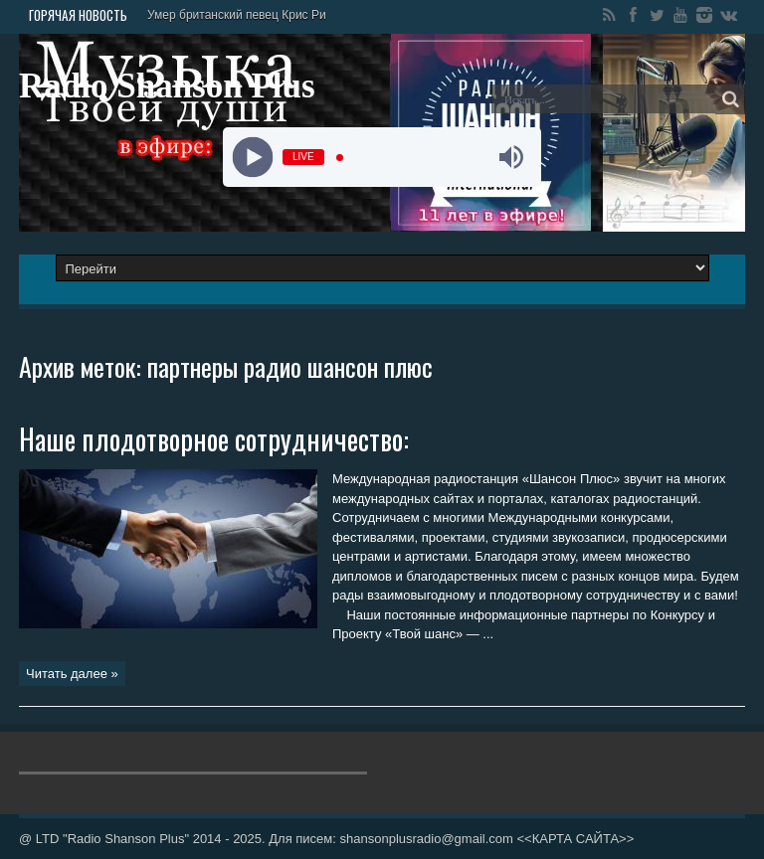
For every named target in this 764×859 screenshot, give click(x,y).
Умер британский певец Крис (227, 15)
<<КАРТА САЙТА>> (575, 838)
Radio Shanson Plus (167, 86)
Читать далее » (72, 673)
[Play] (253, 157)
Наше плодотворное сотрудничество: (214, 439)
